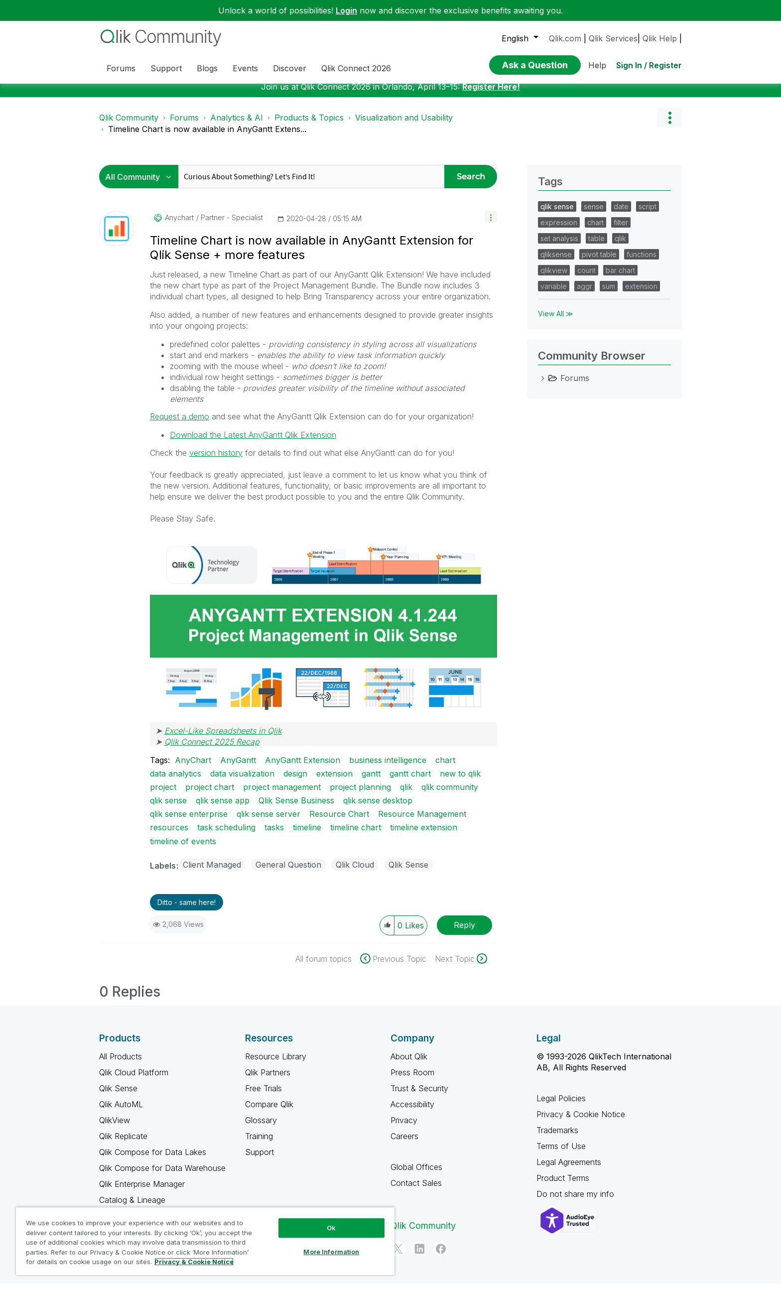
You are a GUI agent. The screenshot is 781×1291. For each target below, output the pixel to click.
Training (259, 1144)
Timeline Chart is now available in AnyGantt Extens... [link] (207, 136)
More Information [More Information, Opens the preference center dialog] (331, 1252)
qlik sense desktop (377, 808)
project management (282, 794)
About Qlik (408, 1064)
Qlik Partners (267, 1080)
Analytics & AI (236, 125)
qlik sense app (223, 808)
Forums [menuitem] (121, 68)
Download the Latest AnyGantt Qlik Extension (253, 442)
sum (608, 293)
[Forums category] (543, 385)
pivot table (599, 262)
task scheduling (226, 835)
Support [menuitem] (166, 68)
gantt (371, 781)
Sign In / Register (649, 65)
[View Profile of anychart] (179, 225)
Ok (331, 1228)
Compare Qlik (269, 1112)
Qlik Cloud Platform (133, 1080)
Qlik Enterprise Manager (142, 1191)
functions (641, 262)
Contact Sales (416, 1190)
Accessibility (412, 1112)
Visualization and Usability (404, 125)
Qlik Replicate (123, 1144)
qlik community (449, 794)
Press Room (412, 1080)
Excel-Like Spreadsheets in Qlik (222, 738)
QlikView (114, 1128)
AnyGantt (238, 768)
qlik (406, 794)
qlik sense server (268, 821)
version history (216, 460)
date (621, 214)
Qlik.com (565, 38)
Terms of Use (561, 1154)
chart (445, 768)
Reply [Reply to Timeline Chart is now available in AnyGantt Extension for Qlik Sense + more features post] (464, 932)
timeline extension (423, 835)
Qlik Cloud (355, 872)
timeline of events (183, 849)
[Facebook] (440, 1256)
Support (259, 1159)
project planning (360, 794)
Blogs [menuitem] (207, 68)
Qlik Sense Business (296, 808)
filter (621, 230)
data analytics (175, 781)
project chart (209, 794)
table (596, 246)
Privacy (403, 1128)
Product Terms (562, 1185)
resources (169, 835)
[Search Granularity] (141, 184)
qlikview (553, 277)
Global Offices (416, 1174)
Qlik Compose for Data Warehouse (162, 1175)
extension (334, 781)
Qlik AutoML (121, 1112)
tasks (274, 835)
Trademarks (557, 1138)
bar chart (620, 277)
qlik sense (168, 808)
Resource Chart (339, 821)
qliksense (556, 262)
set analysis (559, 246)
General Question (288, 872)
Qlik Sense (408, 872)
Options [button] (669, 125)
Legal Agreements (568, 1169)
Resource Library (275, 1064)
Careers (404, 1144)
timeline (307, 835)
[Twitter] (397, 1256)
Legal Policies (561, 1106)
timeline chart (355, 835)
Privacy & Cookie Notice (580, 1122)
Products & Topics (309, 125)
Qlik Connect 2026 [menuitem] (356, 68)
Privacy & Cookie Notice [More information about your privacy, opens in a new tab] (194, 1262)
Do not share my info (576, 1201)
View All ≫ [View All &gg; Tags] (555, 321)
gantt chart (410, 781)
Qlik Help (660, 38)
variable (553, 293)
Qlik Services (613, 38)
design (295, 781)
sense (594, 214)
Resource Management (422, 821)
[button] (491, 224)
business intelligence (387, 768)
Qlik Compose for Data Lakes (152, 1159)
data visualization (242, 781)
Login (346, 10)
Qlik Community (128, 125)
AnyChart (193, 768)
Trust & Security (419, 1096)
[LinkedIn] (419, 1256)
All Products (120, 1064)
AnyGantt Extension (302, 768)
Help (597, 65)
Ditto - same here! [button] (186, 909)
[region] (205, 1241)
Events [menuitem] (245, 68)
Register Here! (491, 94)
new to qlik (460, 781)
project (163, 794)
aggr (584, 293)
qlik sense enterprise (189, 821)
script (647, 214)
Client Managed (212, 872)
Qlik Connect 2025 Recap (212, 749)
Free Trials (263, 1096)
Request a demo (179, 424)
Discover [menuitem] (289, 68)
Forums (184, 125)
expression (558, 230)
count (586, 277)
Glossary (261, 1128)
